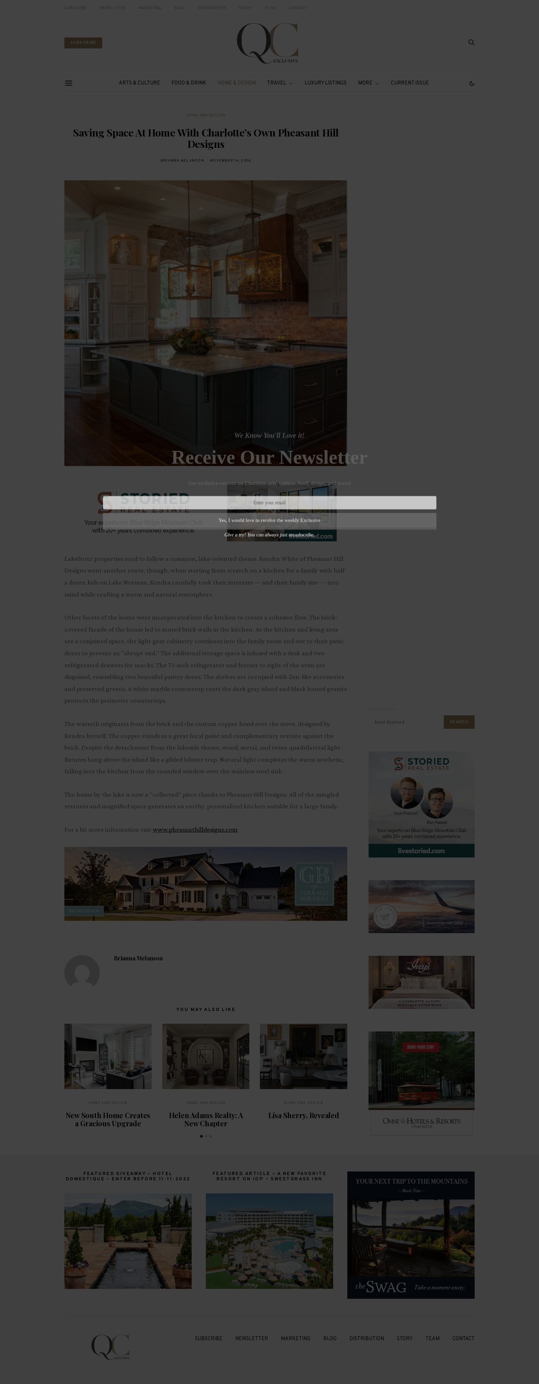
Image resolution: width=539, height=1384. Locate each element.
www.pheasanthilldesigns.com (195, 829)
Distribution (212, 8)
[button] (472, 83)
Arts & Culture (139, 83)
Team (270, 8)
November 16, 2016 (230, 160)
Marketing (150, 8)
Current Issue (410, 83)
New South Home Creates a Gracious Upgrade (108, 1119)
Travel (276, 83)
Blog (179, 8)
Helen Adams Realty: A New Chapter (206, 1119)
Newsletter (113, 8)
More (365, 83)
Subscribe (75, 8)
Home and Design (206, 115)
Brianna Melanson (182, 160)
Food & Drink (189, 83)
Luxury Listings (326, 83)
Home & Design (237, 83)
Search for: (383, 710)
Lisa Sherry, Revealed (303, 1115)
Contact (297, 8)
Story (245, 8)
